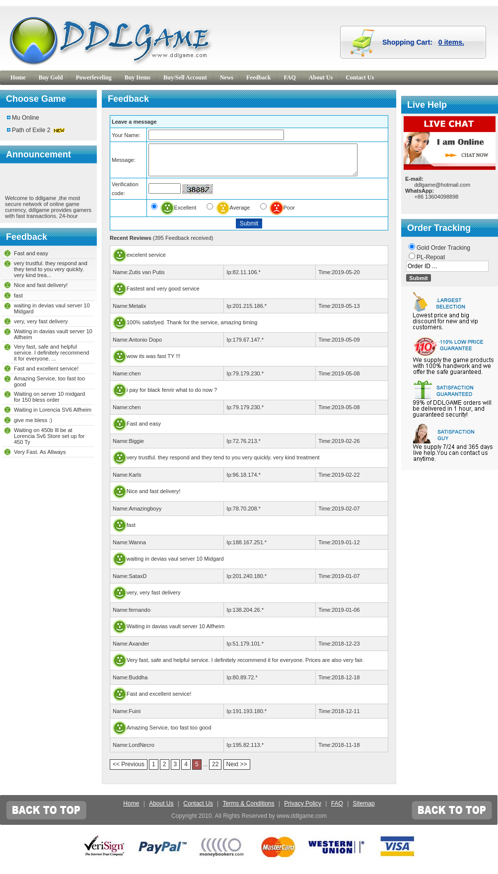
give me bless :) (33, 420)
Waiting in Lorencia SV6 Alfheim (52, 410)
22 (215, 770)
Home (18, 77)
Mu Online (25, 117)
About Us (321, 77)
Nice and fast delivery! (41, 285)
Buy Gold (51, 77)
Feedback (258, 77)
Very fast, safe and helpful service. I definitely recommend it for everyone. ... (51, 353)
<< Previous (128, 770)
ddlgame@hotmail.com (442, 185)
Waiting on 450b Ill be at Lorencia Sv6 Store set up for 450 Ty (49, 436)
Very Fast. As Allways (40, 452)
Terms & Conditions (248, 809)
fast (18, 295)
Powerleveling (94, 77)
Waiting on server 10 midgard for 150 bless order (49, 397)
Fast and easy (31, 253)
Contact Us (360, 77)
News (226, 77)
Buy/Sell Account (185, 77)
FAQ (289, 77)
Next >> (236, 770)
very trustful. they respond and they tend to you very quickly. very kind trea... (50, 269)
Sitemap (364, 809)
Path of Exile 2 (31, 130)
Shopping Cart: (423, 42)
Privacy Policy (302, 809)
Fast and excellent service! (46, 368)
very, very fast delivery (41, 321)
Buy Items (137, 77)
